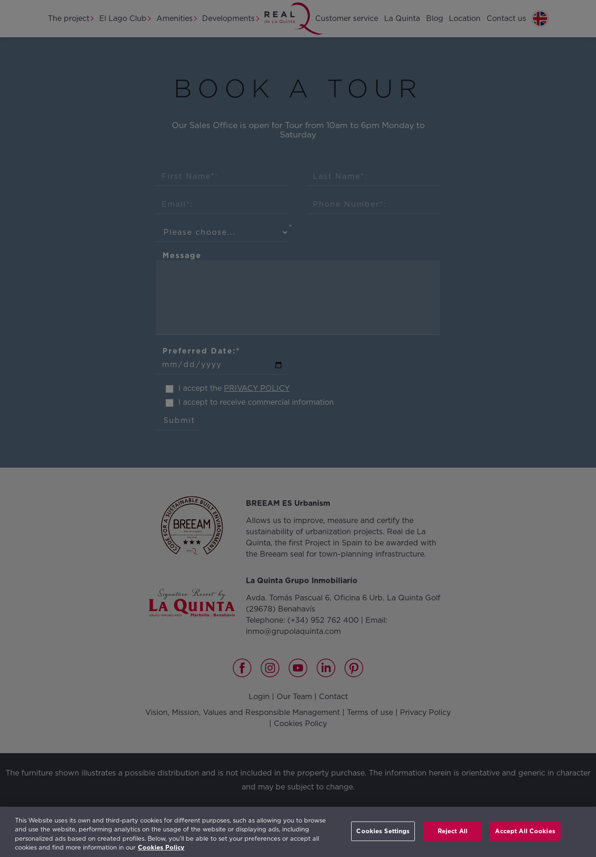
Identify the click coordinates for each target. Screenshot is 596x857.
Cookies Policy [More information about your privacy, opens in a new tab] (161, 847)
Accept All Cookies (525, 831)
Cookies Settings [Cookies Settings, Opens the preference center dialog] (383, 831)
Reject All (452, 831)
